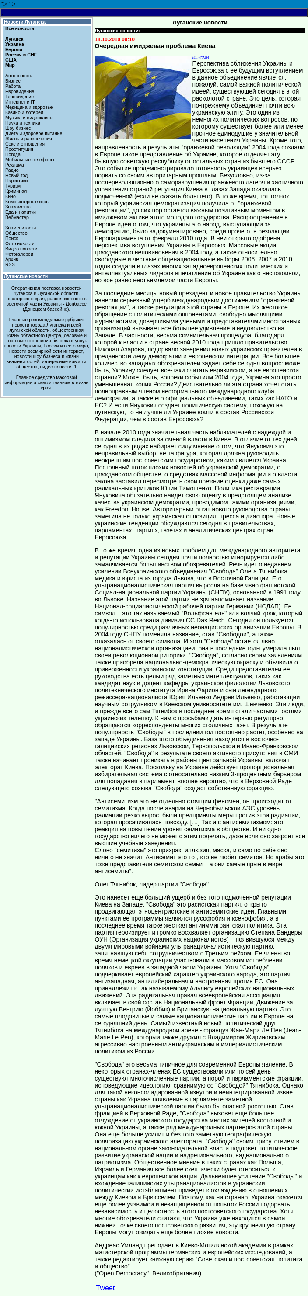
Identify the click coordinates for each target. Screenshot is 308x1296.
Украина (14, 44)
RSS (10, 264)
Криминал (16, 191)
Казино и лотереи (24, 112)
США (11, 60)
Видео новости (21, 248)
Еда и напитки (20, 212)
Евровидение (19, 91)
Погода (13, 154)
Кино (10, 196)
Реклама (14, 164)
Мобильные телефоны (29, 159)
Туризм (13, 185)
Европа (13, 49)
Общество (16, 233)
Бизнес (13, 80)
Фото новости (20, 243)
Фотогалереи (19, 254)
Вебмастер (17, 217)
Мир (10, 65)
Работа (13, 86)
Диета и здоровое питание (33, 133)
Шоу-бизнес (18, 128)
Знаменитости (20, 227)
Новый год (16, 175)
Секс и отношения (25, 143)
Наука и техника (22, 122)
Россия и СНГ (21, 54)
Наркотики (16, 180)
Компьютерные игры (27, 201)
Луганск (14, 39)
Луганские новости (26, 276)
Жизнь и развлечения (28, 138)
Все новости (19, 28)
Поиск (11, 238)
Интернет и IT (20, 101)
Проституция (19, 149)
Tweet (105, 1288)
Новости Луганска (25, 21)
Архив (11, 259)
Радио (12, 170)
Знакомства (18, 206)
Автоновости (19, 75)
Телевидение (19, 96)
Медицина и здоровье (28, 107)
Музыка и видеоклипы (29, 117)
